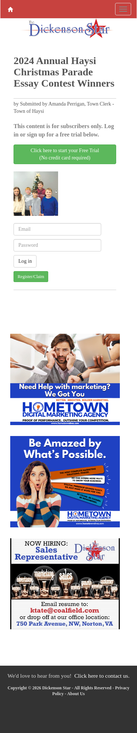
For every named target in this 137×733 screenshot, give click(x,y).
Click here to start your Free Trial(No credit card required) (65, 154)
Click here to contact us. (101, 676)
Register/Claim (31, 276)
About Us (76, 693)
